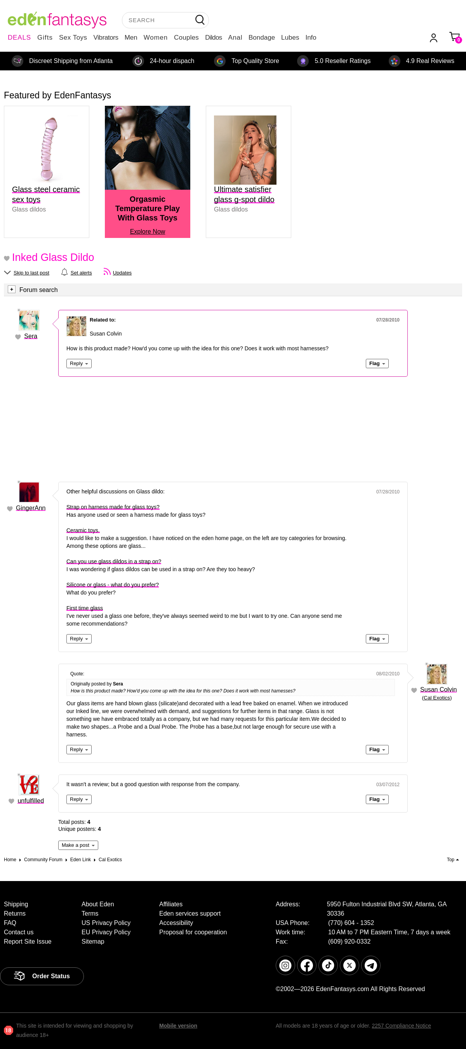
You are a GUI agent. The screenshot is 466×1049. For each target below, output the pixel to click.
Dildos (213, 37)
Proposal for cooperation (193, 932)
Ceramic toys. (83, 530)
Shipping (16, 904)
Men (131, 37)
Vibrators (106, 37)
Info (310, 37)
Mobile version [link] (178, 1026)
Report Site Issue (28, 941)
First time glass (84, 608)
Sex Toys (73, 37)
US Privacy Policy (106, 923)
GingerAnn (31, 508)
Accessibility (176, 923)
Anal (235, 37)
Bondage (262, 37)
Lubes (290, 37)
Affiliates (171, 904)
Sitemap (93, 941)
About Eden (98, 904)
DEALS (19, 37)
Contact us (18, 932)
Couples (186, 37)
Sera (30, 336)
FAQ (10, 923)
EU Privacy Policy (106, 932)
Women (156, 37)
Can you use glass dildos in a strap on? (113, 561)
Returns (15, 913)
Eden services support (190, 913)
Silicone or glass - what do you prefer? (112, 585)
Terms (90, 913)
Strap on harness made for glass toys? (113, 507)
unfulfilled (30, 800)
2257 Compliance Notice (401, 1026)
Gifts (45, 37)
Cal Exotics (437, 698)
